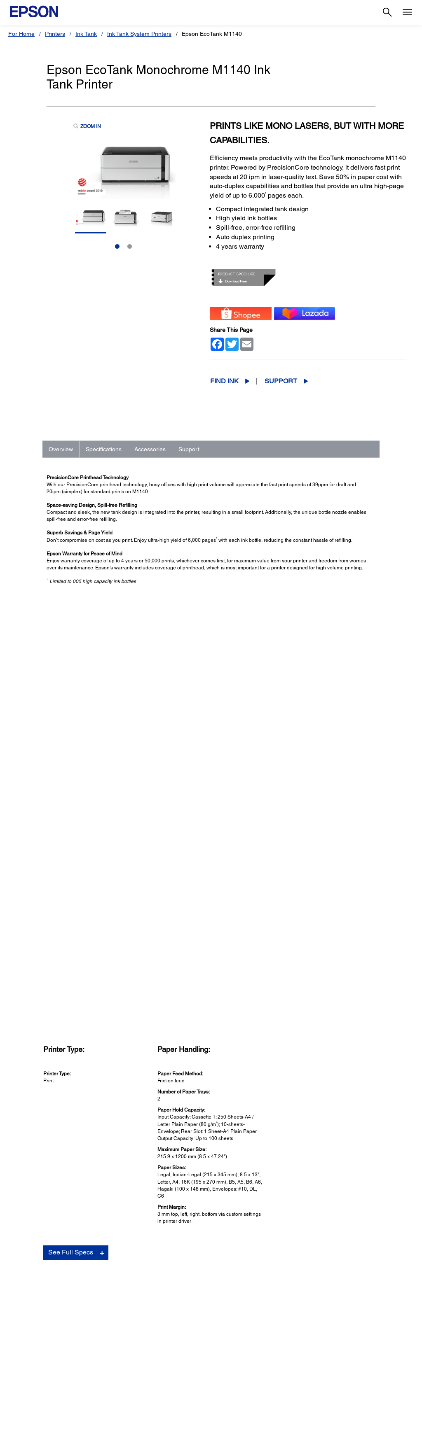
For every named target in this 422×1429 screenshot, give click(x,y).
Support (281, 381)
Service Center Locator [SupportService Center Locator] (243, 1319)
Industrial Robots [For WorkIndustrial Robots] (135, 1319)
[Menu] (407, 12)
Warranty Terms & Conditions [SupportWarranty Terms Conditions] (250, 1353)
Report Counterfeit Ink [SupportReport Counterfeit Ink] (242, 1376)
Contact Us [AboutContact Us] (328, 1319)
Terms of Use (232, 1419)
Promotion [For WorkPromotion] (126, 1353)
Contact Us (198, 1419)
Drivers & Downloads (310, 1057)
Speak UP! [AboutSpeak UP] (327, 1330)
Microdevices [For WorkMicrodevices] (130, 1342)
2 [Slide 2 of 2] (129, 246)
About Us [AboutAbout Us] (326, 1284)
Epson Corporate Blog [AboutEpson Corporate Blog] (342, 1296)
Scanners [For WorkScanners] (125, 1307)
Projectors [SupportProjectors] (226, 1296)
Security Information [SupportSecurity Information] (239, 1342)
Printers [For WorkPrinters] (123, 1284)
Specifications (104, 449)
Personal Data (269, 1419)
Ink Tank (86, 33)
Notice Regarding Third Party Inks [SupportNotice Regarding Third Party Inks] (257, 1388)
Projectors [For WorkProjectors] (126, 1296)
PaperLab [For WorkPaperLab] (125, 1330)
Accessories (150, 449)
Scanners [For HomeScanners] (24, 1307)
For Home (21, 33)
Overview (61, 449)
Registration (300, 1081)
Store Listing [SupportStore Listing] (229, 1365)
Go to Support (73, 1065)
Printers (55, 33)
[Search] (387, 12)
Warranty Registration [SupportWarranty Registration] (241, 1330)
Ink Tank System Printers (139, 33)
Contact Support (305, 1090)
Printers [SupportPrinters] (223, 1284)
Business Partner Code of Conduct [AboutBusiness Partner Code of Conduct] (359, 1307)
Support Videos (304, 1073)
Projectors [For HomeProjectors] (25, 1296)
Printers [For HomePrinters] (22, 1284)
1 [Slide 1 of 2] (117, 246)
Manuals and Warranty (312, 1065)
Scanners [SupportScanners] (225, 1307)
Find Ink (224, 381)
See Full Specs (70, 829)
